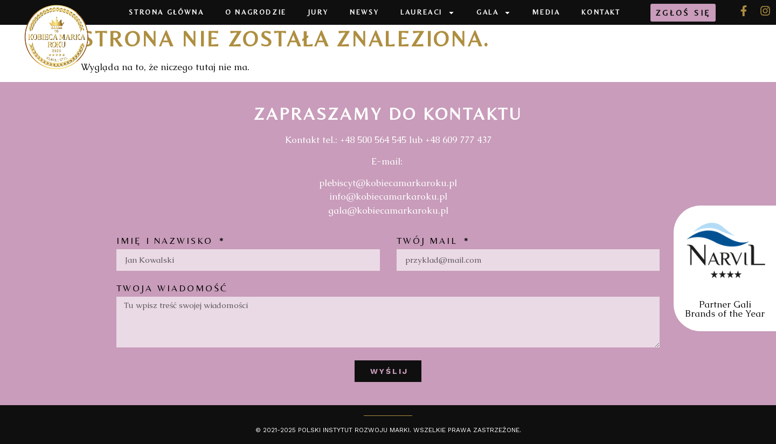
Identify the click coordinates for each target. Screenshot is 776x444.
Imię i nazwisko (166, 241)
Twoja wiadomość (172, 288)
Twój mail (429, 241)
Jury (318, 12)
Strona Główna (166, 12)
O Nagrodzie (256, 12)
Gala (493, 13)
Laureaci (427, 13)
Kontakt (600, 12)
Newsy (364, 12)
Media (546, 12)
